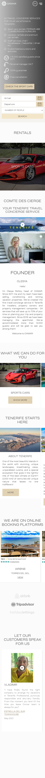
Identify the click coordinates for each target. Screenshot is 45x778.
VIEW (20, 577)
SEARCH (22, 116)
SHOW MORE (20, 400)
